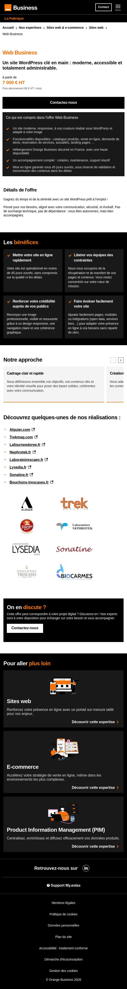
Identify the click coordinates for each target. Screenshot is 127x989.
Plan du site (63, 937)
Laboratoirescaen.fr (26, 460)
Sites (96, 27)
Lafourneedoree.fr (25, 445)
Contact (103, 7)
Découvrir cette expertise (96, 722)
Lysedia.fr (18, 467)
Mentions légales (63, 903)
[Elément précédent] (113, 360)
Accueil (8, 27)
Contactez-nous (63, 102)
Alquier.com (20, 430)
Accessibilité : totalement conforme (63, 948)
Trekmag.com (21, 437)
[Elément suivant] (121, 360)
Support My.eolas (63, 885)
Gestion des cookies (63, 971)
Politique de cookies (63, 914)
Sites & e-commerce (65, 27)
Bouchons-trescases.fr (29, 482)
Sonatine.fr (19, 475)
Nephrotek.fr (20, 452)
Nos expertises (30, 27)
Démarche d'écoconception (63, 959)
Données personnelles (63, 925)
